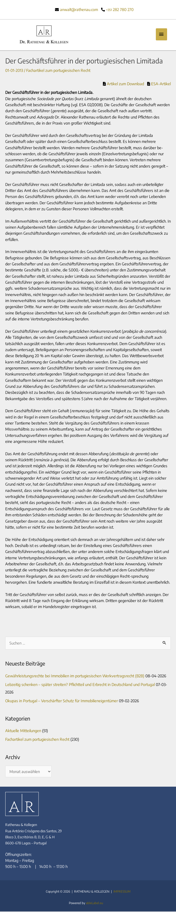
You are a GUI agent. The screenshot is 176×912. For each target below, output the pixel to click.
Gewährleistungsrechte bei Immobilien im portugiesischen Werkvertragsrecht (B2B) (74, 676)
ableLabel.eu (94, 903)
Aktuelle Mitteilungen (23, 731)
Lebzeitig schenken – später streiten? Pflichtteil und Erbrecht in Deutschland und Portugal (80, 684)
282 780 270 (120, 9)
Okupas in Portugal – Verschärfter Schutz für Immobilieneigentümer (61, 701)
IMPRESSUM (121, 892)
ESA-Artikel (160, 84)
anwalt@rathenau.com (79, 9)
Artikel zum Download (125, 84)
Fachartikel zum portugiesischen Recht (58, 70)
